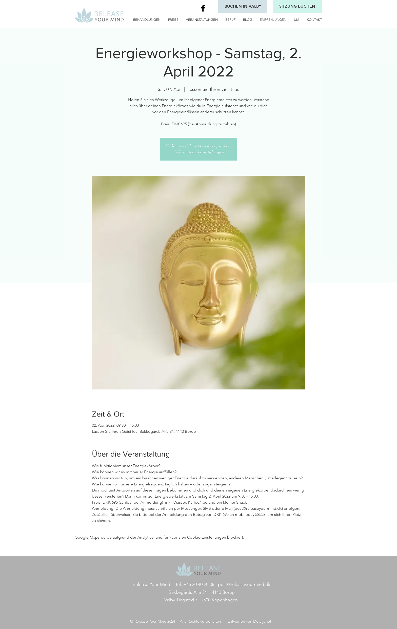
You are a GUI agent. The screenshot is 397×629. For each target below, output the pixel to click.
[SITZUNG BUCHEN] (297, 6)
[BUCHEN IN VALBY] (242, 6)
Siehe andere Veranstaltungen (198, 152)
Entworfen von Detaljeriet (249, 621)
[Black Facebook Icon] (203, 8)
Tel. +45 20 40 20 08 (194, 584)
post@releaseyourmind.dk (244, 584)
